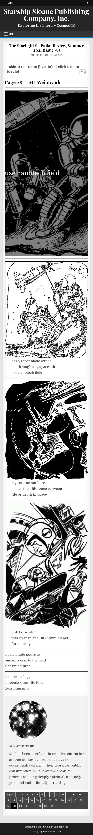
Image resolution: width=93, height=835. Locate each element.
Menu (10, 3)
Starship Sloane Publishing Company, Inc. (46, 14)
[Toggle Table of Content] (81, 72)
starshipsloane (40, 55)
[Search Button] (87, 3)
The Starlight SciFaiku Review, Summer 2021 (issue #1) (46, 48)
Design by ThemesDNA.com (46, 831)
